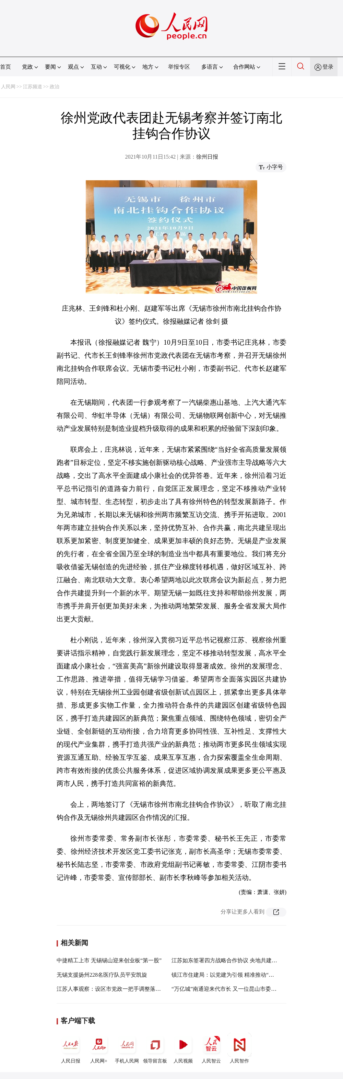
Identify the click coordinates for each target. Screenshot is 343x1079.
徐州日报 (207, 157)
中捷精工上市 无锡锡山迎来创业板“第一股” (109, 960)
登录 (327, 67)
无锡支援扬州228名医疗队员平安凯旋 (102, 975)
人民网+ (99, 1048)
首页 (5, 67)
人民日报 (71, 1048)
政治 (54, 86)
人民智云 (211, 1048)
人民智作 (239, 1048)
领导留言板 (155, 1048)
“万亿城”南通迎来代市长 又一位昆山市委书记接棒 (232, 989)
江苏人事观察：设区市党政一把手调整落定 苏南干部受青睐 (129, 989)
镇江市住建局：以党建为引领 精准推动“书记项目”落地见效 (243, 975)
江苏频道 (32, 86)
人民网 (8, 86)
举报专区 (179, 67)
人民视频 (183, 1048)
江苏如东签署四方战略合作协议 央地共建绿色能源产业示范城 (246, 960)
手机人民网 (127, 1048)
